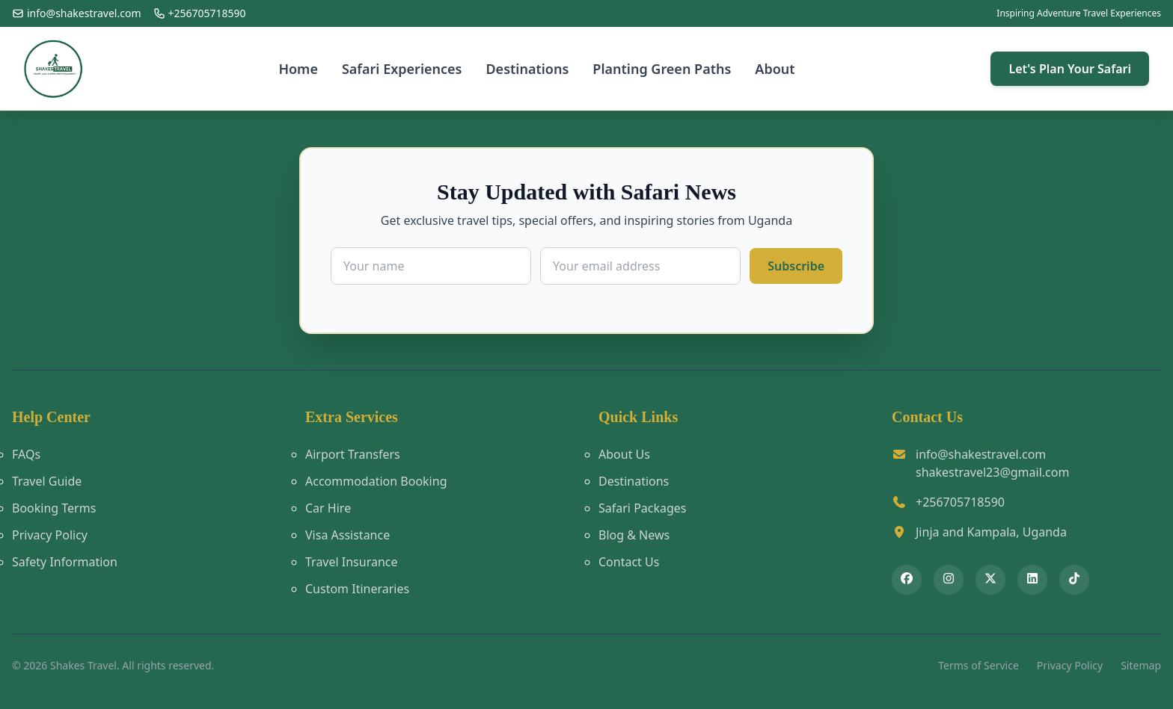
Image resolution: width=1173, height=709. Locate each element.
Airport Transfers (352, 454)
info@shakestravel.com (981, 454)
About (774, 69)
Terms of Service (978, 665)
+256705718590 (960, 502)
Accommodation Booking (376, 481)
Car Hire (328, 508)
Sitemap (1141, 665)
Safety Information (64, 562)
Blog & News (634, 535)
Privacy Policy (50, 535)
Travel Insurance (351, 562)
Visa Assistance (347, 535)
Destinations (527, 69)
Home (298, 69)
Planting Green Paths (661, 69)
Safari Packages (642, 508)
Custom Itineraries (357, 588)
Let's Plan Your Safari (1069, 69)
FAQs (26, 454)
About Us (624, 454)
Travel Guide (47, 481)
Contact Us (628, 562)
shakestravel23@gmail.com (992, 472)
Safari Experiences (402, 69)
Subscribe (796, 266)
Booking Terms (54, 508)
